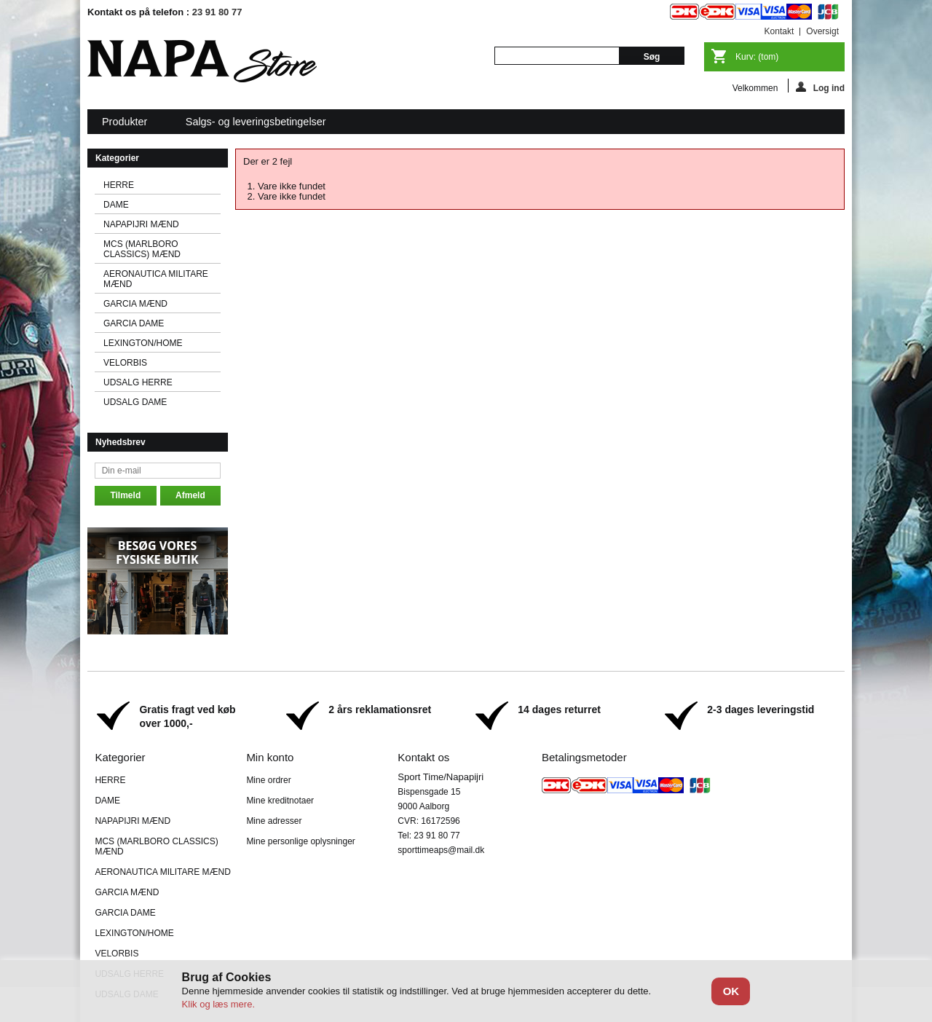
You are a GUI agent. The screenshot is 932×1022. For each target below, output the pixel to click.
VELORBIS (125, 363)
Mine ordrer (268, 780)
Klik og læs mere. (218, 1004)
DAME (116, 205)
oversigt (822, 31)
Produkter (125, 125)
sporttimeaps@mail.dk (441, 850)
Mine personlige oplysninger (300, 841)
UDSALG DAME (135, 402)
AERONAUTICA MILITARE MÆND (155, 279)
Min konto (269, 757)
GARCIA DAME (133, 323)
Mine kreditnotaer (280, 800)
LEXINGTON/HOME (142, 343)
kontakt (779, 31)
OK (731, 991)
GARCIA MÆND (135, 304)
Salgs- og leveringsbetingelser (256, 121)
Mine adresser (273, 821)
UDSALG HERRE (138, 382)
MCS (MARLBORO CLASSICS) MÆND (142, 249)
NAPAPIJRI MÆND (141, 224)
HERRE (118, 185)
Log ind (820, 87)
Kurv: (756, 57)
